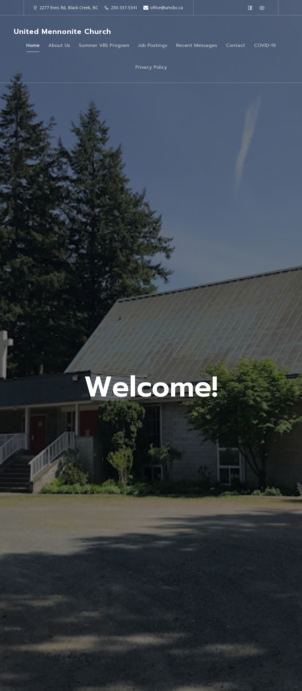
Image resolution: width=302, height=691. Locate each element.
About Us (59, 45)
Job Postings (152, 45)
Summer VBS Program (104, 45)
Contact (235, 45)
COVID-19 (265, 45)
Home (33, 45)
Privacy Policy (151, 67)
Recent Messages (196, 45)
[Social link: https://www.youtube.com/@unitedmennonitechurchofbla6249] (263, 7)
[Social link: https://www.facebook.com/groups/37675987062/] (251, 7)
